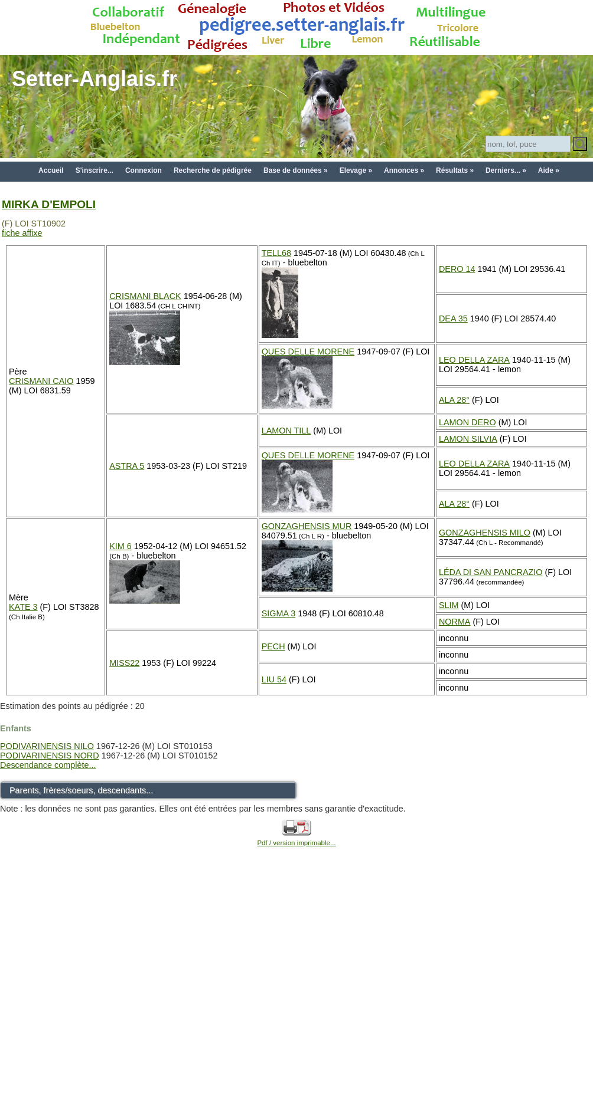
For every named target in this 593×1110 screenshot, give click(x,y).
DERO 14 (457, 269)
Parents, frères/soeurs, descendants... (81, 790)
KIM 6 (120, 546)
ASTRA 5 (126, 466)
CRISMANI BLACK (145, 296)
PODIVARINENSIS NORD (49, 755)
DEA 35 (453, 318)
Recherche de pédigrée (213, 170)
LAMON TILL (286, 430)
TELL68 (276, 253)
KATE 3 (23, 607)
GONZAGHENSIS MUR (307, 526)
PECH (273, 646)
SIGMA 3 (279, 613)
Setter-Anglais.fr (94, 79)
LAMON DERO (467, 422)
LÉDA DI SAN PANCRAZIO (491, 572)
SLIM (449, 605)
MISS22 (124, 663)
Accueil (51, 170)
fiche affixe (22, 233)
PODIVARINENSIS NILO (47, 746)
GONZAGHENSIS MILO (484, 532)
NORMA (455, 621)
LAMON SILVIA (468, 439)
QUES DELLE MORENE (308, 351)
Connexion (143, 170)
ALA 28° (454, 400)
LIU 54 (274, 679)
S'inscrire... (94, 170)
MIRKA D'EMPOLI (49, 204)
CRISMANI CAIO (41, 381)
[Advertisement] (110, 991)
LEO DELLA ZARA (474, 359)
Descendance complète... (48, 765)
